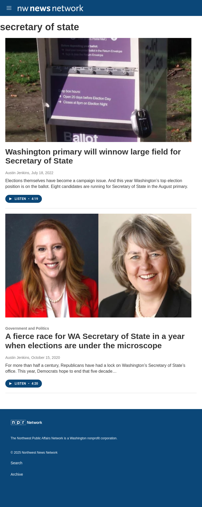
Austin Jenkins (17, 173)
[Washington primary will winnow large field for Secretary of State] (98, 90)
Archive (17, 474)
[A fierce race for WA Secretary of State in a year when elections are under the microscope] (98, 265)
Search (16, 463)
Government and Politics (27, 328)
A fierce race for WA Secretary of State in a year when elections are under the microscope (95, 341)
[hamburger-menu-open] (9, 8)
